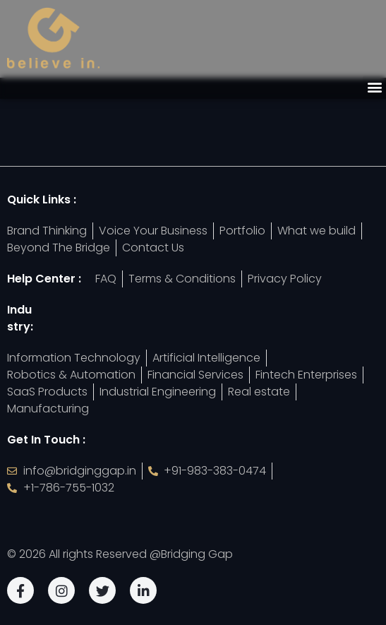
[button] (374, 87)
